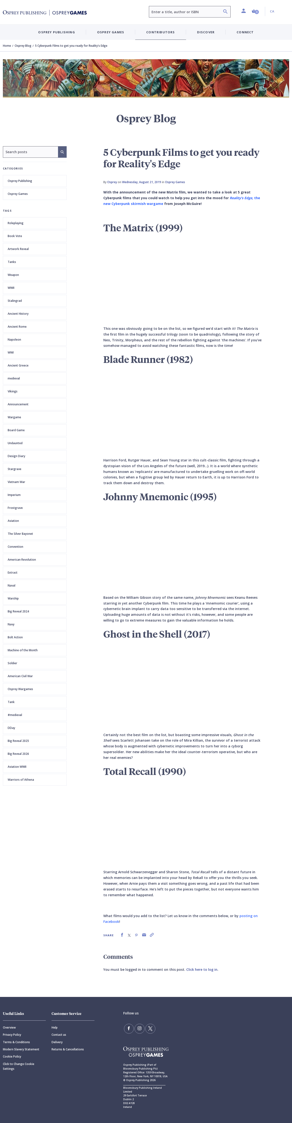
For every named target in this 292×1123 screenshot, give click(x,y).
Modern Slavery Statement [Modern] (21, 1049)
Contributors (160, 32)
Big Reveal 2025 (18, 741)
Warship (13, 598)
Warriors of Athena (21, 780)
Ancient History (18, 314)
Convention (15, 547)
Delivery (57, 1042)
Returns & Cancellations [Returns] (68, 1049)
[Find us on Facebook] (129, 1028)
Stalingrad (15, 301)
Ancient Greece (18, 365)
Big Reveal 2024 (18, 611)
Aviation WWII (17, 767)
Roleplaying (15, 223)
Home (7, 46)
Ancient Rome (17, 327)
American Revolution (22, 560)
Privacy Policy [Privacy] (12, 1035)
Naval (11, 585)
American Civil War (20, 676)
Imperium (14, 495)
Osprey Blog (23, 46)
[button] (255, 11)
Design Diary (16, 456)
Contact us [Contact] (59, 1035)
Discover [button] (206, 32)
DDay (11, 728)
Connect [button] (245, 32)
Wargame (14, 417)
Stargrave (14, 469)
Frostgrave (15, 508)
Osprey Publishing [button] (56, 32)
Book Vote (15, 236)
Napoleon (14, 339)
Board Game (16, 430)
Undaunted (15, 443)
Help (55, 1027)
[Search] (225, 12)
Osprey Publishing (20, 181)
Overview (9, 1027)
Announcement (18, 404)
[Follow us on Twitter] (149, 1028)
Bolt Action (15, 637)
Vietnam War (16, 482)
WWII (11, 288)
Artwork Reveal (18, 249)
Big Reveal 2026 (18, 754)
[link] (122, 935)
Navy (11, 624)
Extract (13, 572)
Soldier (12, 663)
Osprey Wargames (20, 689)
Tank (11, 702)
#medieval (15, 715)
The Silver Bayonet (20, 534)
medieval (14, 378)
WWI (11, 352)
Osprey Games (18, 194)
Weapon (13, 275)
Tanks (12, 262)
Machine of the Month (23, 650)
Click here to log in (201, 969)
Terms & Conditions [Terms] (16, 1042)
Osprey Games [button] (110, 32)
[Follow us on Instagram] (139, 1028)
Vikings (13, 391)
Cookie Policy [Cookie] (12, 1056)
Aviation (13, 521)
